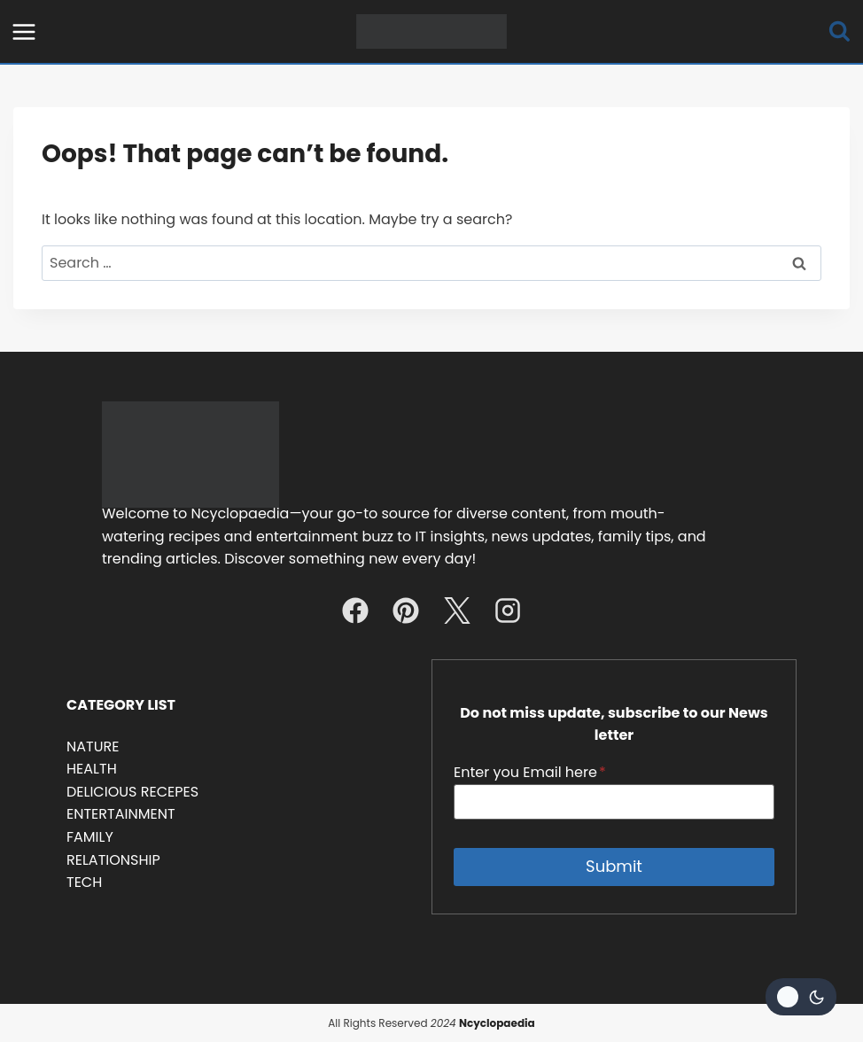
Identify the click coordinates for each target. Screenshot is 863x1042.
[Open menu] (24, 31)
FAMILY (89, 837)
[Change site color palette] (801, 996)
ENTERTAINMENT (120, 814)
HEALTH (91, 768)
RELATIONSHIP (113, 860)
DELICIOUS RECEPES (132, 792)
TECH (84, 882)
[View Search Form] (839, 31)
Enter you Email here (530, 772)
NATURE (92, 746)
